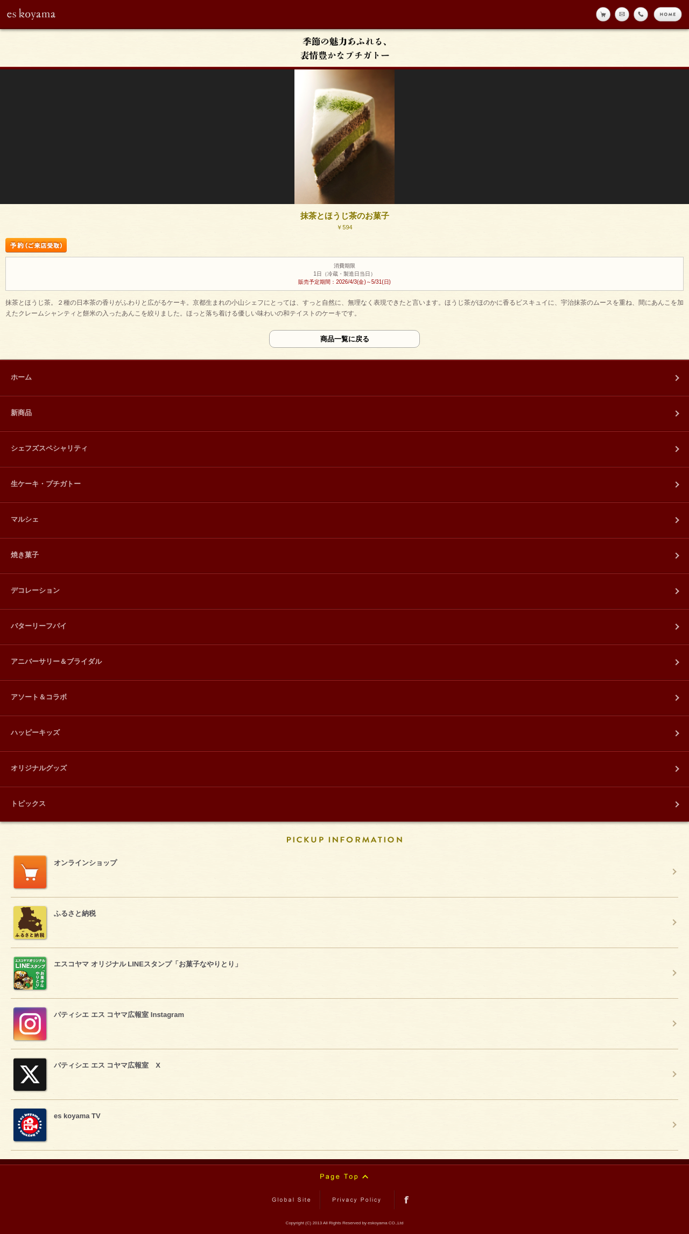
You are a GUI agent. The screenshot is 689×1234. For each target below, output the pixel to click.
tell (641, 14)
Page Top (344, 1177)
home (667, 14)
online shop (603, 14)
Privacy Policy (357, 1199)
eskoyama (32, 14)
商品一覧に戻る (344, 339)
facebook (407, 1199)
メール (622, 14)
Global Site (293, 1199)
